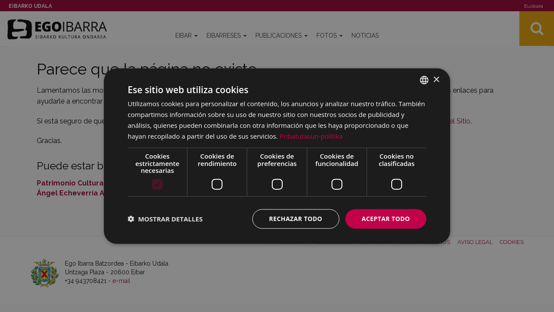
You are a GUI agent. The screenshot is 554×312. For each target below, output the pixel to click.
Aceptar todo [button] (386, 218)
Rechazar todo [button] (295, 218)
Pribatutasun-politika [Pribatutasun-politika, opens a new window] (311, 135)
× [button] (436, 79)
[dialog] (277, 156)
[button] (165, 219)
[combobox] (424, 80)
